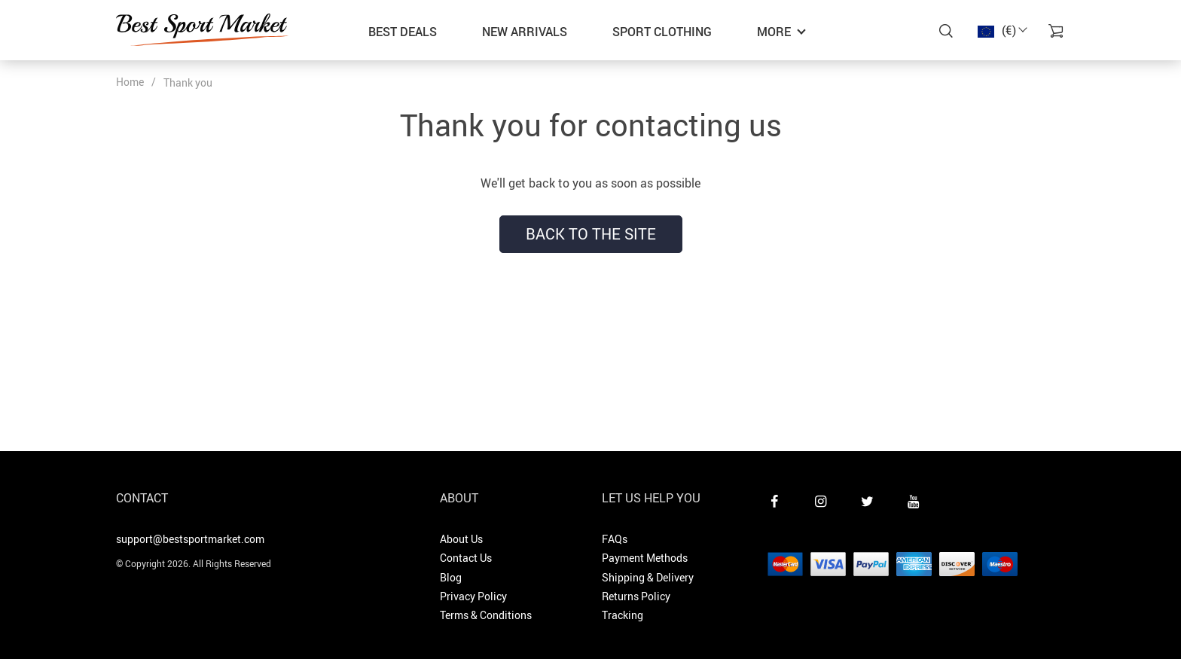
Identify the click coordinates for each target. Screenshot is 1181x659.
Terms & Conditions (486, 615)
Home (130, 82)
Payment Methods (645, 558)
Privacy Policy (473, 596)
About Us (461, 539)
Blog (451, 577)
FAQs (614, 539)
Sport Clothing (662, 31)
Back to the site (591, 234)
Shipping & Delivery (648, 577)
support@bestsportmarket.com (190, 539)
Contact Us (466, 558)
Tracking (622, 615)
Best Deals (402, 31)
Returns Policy (636, 596)
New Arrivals (524, 31)
